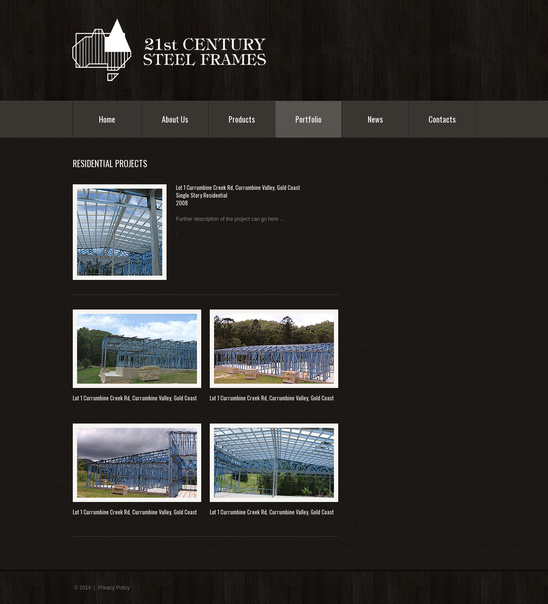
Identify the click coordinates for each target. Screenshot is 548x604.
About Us (175, 121)
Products (242, 119)
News (375, 119)
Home (107, 119)
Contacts (442, 119)
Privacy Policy (114, 588)
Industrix (179, 49)
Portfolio (308, 121)
